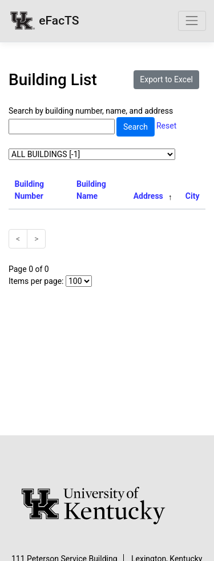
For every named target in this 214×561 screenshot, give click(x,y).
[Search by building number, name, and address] (62, 126)
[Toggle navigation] (192, 21)
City (192, 196)
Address (148, 196)
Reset (166, 126)
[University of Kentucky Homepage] (107, 506)
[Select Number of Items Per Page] (79, 281)
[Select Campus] (92, 154)
